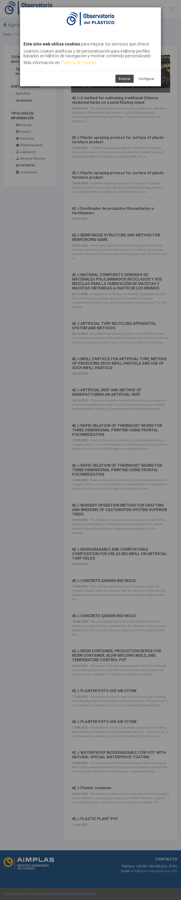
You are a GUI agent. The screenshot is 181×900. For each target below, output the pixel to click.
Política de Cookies (78, 62)
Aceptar (125, 79)
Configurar (146, 79)
